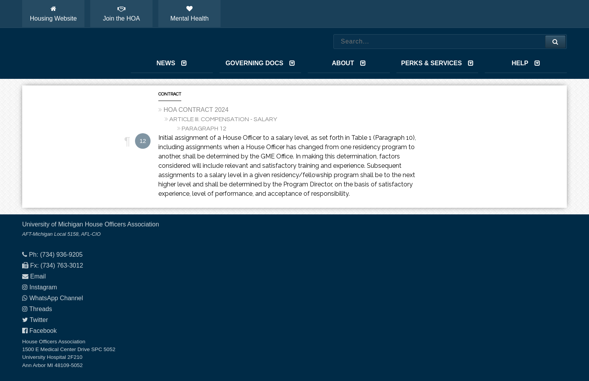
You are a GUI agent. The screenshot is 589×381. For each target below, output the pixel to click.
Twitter (39, 320)
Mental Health (189, 13)
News (171, 63)
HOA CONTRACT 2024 (195, 109)
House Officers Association (67, 53)
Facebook (42, 330)
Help (526, 63)
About (349, 63)
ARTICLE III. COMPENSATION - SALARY (223, 119)
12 (143, 140)
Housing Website (53, 13)
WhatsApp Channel (56, 298)
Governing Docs (260, 63)
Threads (40, 309)
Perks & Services (437, 63)
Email (38, 276)
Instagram (43, 287)
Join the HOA (121, 13)
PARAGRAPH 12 (204, 128)
